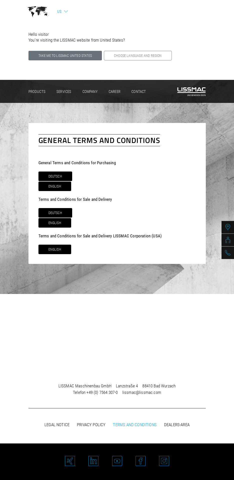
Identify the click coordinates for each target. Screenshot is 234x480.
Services (63, 91)
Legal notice (56, 424)
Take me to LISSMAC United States (65, 56)
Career (114, 91)
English (54, 186)
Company (90, 91)
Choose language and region (138, 56)
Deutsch (55, 176)
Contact (138, 91)
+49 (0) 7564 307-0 (102, 392)
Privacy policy (91, 424)
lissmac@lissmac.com (141, 392)
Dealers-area (177, 424)
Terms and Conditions (134, 424)
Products (36, 91)
